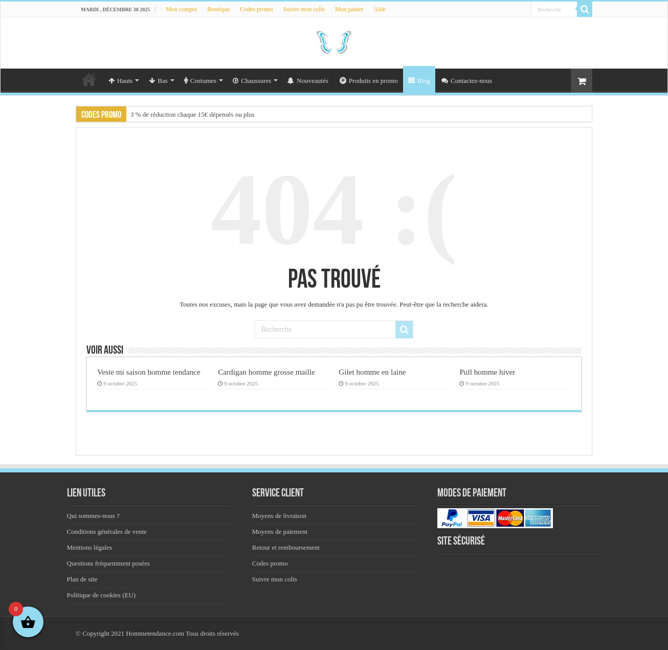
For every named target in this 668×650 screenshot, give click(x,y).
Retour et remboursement (286, 547)
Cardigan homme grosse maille (266, 371)
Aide (380, 9)
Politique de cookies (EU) (101, 595)
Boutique (218, 9)
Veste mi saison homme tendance (149, 371)
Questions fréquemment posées (108, 563)
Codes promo (256, 9)
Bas (158, 80)
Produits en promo (369, 80)
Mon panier (349, 9)
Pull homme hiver (487, 371)
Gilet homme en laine (372, 371)
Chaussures (252, 80)
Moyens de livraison (279, 515)
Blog (419, 80)
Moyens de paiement (279, 531)
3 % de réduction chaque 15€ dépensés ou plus (192, 114)
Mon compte (181, 9)
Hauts (120, 80)
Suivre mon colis (304, 9)
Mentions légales (89, 547)
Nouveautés (307, 80)
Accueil (89, 79)
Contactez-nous (466, 80)
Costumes (200, 80)
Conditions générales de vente (107, 531)
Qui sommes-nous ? (93, 515)
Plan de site (82, 579)
